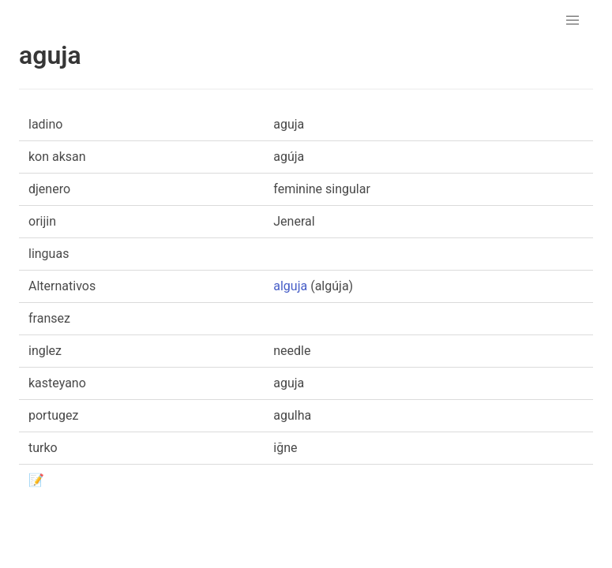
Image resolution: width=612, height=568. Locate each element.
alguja (290, 285)
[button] (572, 20)
